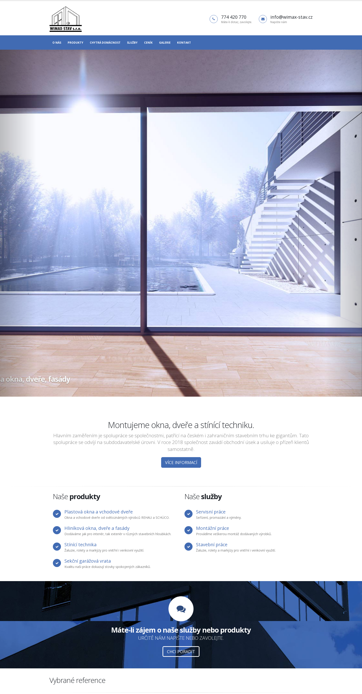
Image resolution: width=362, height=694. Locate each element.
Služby (132, 43)
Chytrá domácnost (105, 43)
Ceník (148, 43)
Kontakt (184, 43)
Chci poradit (181, 651)
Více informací (181, 462)
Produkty (75, 43)
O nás (56, 43)
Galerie (165, 43)
